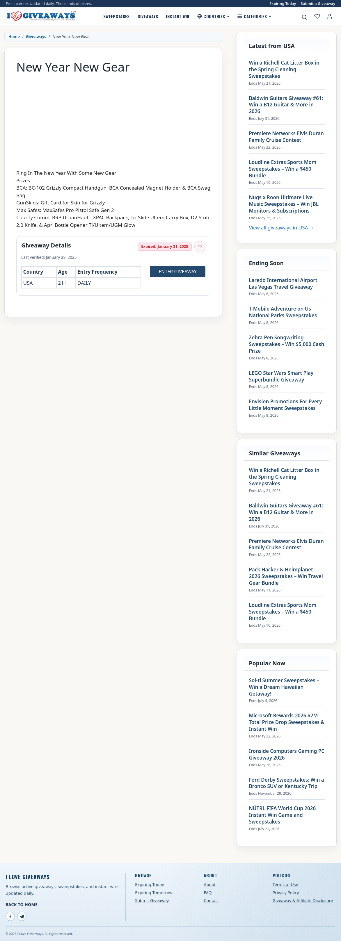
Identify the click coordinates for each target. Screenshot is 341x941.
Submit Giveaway (152, 900)
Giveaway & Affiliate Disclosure (303, 900)
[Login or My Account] (329, 16)
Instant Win (177, 16)
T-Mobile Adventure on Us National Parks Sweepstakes (283, 312)
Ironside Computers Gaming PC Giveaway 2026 (286, 754)
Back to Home (22, 904)
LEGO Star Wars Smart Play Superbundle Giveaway (281, 376)
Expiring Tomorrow (154, 892)
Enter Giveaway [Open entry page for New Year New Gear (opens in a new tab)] (178, 271)
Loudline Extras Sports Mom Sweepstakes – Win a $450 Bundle (282, 169)
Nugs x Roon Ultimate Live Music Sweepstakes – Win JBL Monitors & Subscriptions (284, 204)
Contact (211, 900)
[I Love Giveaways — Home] (41, 16)
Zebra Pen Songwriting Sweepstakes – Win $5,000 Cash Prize (286, 344)
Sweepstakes (116, 16)
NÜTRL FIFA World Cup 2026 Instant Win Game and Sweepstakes (282, 815)
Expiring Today (282, 4)
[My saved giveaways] (317, 16)
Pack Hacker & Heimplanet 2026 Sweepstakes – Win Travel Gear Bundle (286, 576)
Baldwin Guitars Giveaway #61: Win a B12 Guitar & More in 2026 (286, 105)
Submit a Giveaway (318, 4)
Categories (254, 16)
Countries (213, 16)
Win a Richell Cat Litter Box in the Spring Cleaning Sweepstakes (284, 69)
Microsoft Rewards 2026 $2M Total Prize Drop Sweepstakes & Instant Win (286, 722)
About (210, 884)
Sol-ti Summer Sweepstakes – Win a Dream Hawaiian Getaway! (284, 687)
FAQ (208, 892)
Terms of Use (285, 884)
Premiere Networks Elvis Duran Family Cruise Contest (286, 136)
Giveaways (148, 16)
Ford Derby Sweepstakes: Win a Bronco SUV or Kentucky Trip (286, 783)
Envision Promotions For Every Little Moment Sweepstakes (285, 404)
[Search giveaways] (304, 17)
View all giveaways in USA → (281, 227)
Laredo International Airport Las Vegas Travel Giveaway (283, 283)
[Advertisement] (113, 118)
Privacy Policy (286, 892)
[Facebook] (10, 916)
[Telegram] (21, 916)
